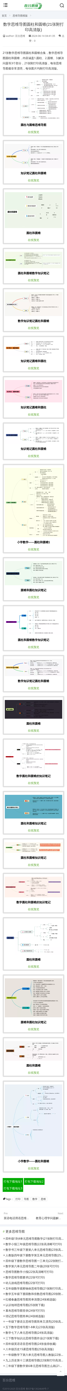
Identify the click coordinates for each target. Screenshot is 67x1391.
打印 (18, 1199)
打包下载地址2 (34, 1181)
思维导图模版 (20, 15)
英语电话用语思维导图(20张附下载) (26, 1218)
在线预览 (33, 132)
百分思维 (20, 1388)
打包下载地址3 (13, 1188)
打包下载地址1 (13, 1181)
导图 (26, 1199)
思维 (43, 1199)
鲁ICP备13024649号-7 (37, 1388)
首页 (4, 15)
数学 (34, 1199)
